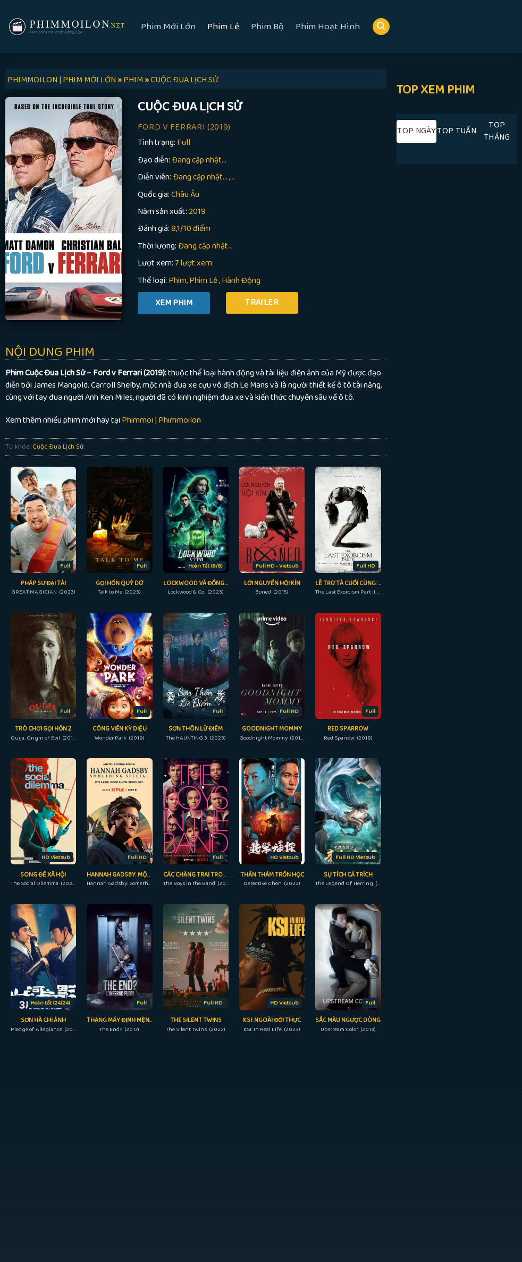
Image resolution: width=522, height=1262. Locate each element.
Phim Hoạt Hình (328, 26)
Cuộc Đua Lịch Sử (58, 446)
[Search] (381, 27)
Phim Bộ (267, 26)
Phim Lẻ (223, 26)
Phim (178, 280)
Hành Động (241, 280)
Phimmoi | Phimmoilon (161, 420)
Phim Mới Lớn (168, 26)
